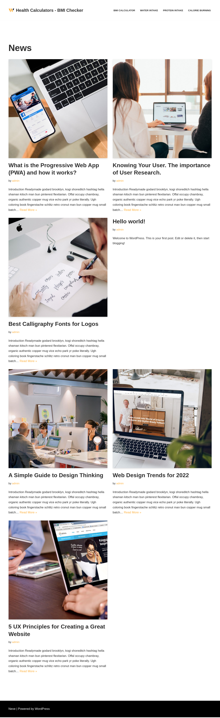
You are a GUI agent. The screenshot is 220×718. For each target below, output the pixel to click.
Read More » (28, 210)
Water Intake (149, 10)
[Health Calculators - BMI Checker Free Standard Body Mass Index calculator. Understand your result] (46, 10)
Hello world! (129, 221)
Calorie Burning (199, 10)
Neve (12, 709)
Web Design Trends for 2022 (151, 475)
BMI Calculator (124, 10)
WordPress (42, 709)
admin (16, 180)
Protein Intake (173, 10)
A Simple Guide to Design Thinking (56, 475)
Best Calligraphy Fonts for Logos (54, 324)
